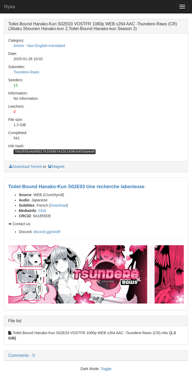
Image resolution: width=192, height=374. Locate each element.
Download (58, 205)
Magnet (56, 166)
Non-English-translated (46, 46)
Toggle (106, 369)
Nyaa (9, 6)
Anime (19, 46)
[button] (96, 355)
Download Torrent (25, 166)
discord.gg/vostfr (47, 232)
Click (42, 211)
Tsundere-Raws (26, 72)
